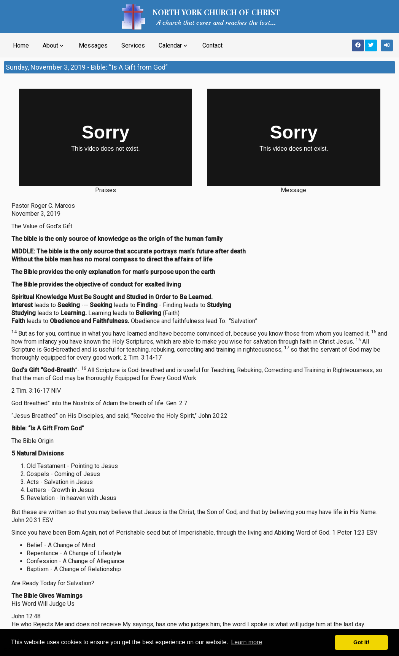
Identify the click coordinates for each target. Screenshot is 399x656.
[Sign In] (387, 45)
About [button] (54, 45)
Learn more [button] (246, 642)
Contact (212, 45)
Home (21, 45)
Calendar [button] (174, 45)
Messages (93, 45)
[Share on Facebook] (358, 45)
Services (133, 45)
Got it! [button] (361, 642)
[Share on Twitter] (371, 45)
